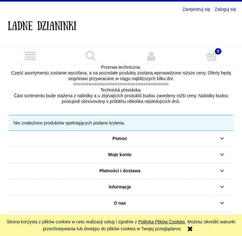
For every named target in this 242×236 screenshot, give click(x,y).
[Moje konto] (151, 56)
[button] (30, 56)
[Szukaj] (91, 55)
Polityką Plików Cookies (161, 221)
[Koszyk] (212, 55)
